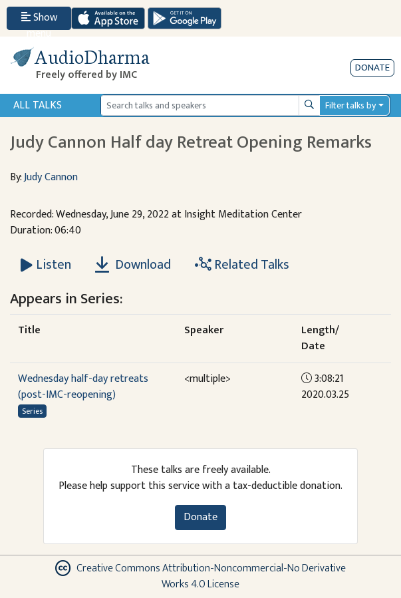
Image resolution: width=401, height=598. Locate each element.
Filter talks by (350, 105)
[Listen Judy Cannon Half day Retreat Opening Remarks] (46, 264)
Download (133, 264)
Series (32, 411)
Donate (372, 67)
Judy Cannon (51, 177)
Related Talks (242, 264)
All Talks (37, 105)
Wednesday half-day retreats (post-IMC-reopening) (83, 387)
